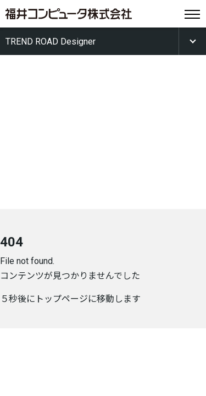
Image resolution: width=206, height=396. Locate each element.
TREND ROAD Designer (50, 41)
